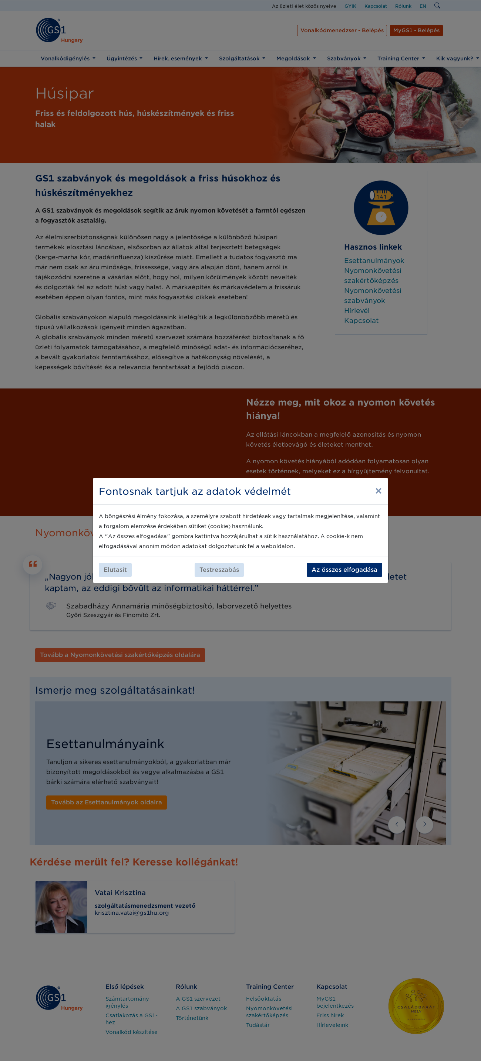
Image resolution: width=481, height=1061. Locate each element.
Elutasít (115, 569)
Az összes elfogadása (344, 569)
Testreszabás (219, 569)
